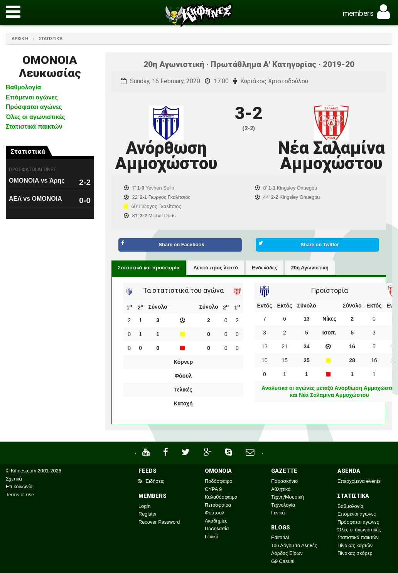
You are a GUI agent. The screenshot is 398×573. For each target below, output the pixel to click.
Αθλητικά (280, 489)
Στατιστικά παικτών (34, 126)
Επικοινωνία (19, 486)
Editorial (280, 537)
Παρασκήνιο (284, 481)
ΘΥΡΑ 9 (213, 489)
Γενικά (212, 536)
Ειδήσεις (151, 481)
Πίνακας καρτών (355, 545)
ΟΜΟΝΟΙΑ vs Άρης (36, 180)
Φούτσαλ (214, 513)
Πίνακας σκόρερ (355, 553)
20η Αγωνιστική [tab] (310, 268)
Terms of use (20, 494)
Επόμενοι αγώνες (32, 97)
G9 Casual (282, 561)
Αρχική (20, 38)
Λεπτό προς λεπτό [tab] (216, 268)
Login (144, 506)
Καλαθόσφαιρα (221, 497)
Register (147, 514)
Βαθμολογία (23, 87)
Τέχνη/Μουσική (287, 497)
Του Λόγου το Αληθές (294, 545)
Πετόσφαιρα (218, 505)
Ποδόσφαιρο (218, 481)
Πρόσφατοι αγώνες (34, 107)
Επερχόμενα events (359, 481)
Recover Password (159, 522)
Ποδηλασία (217, 528)
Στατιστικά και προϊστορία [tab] (149, 268)
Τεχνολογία (283, 505)
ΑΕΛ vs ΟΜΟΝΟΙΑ (35, 198)
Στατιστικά (51, 38)
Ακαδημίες (216, 521)
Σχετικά (14, 479)
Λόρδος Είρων (287, 553)
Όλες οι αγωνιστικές (35, 117)
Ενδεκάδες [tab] (264, 268)
